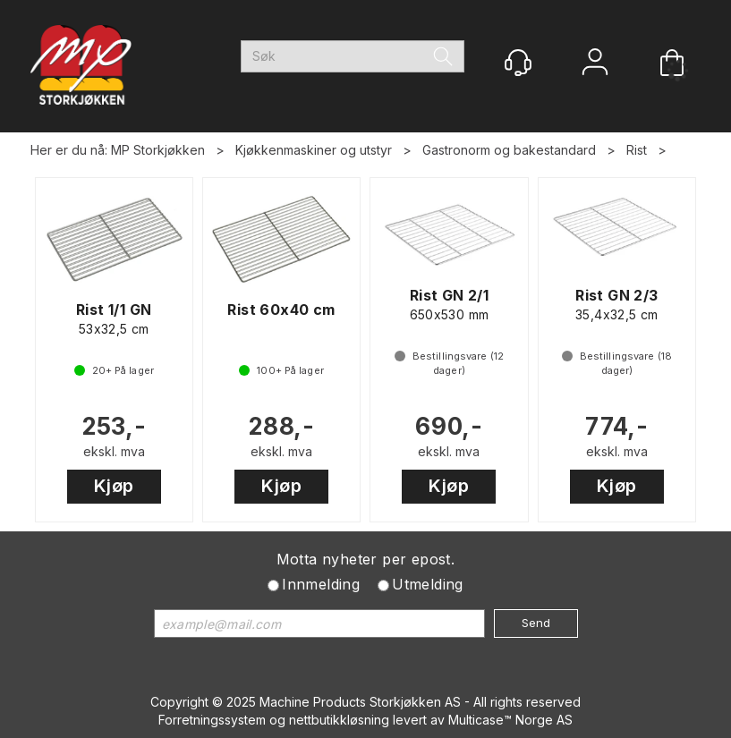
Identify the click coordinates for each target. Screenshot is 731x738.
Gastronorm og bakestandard (509, 149)
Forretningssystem (212, 719)
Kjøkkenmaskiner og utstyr (313, 149)
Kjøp (114, 485)
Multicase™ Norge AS (510, 719)
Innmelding (321, 584)
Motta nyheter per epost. (365, 559)
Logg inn (595, 64)
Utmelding (427, 584)
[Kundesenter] (518, 63)
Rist (636, 149)
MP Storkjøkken (158, 149)
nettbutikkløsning (339, 719)
